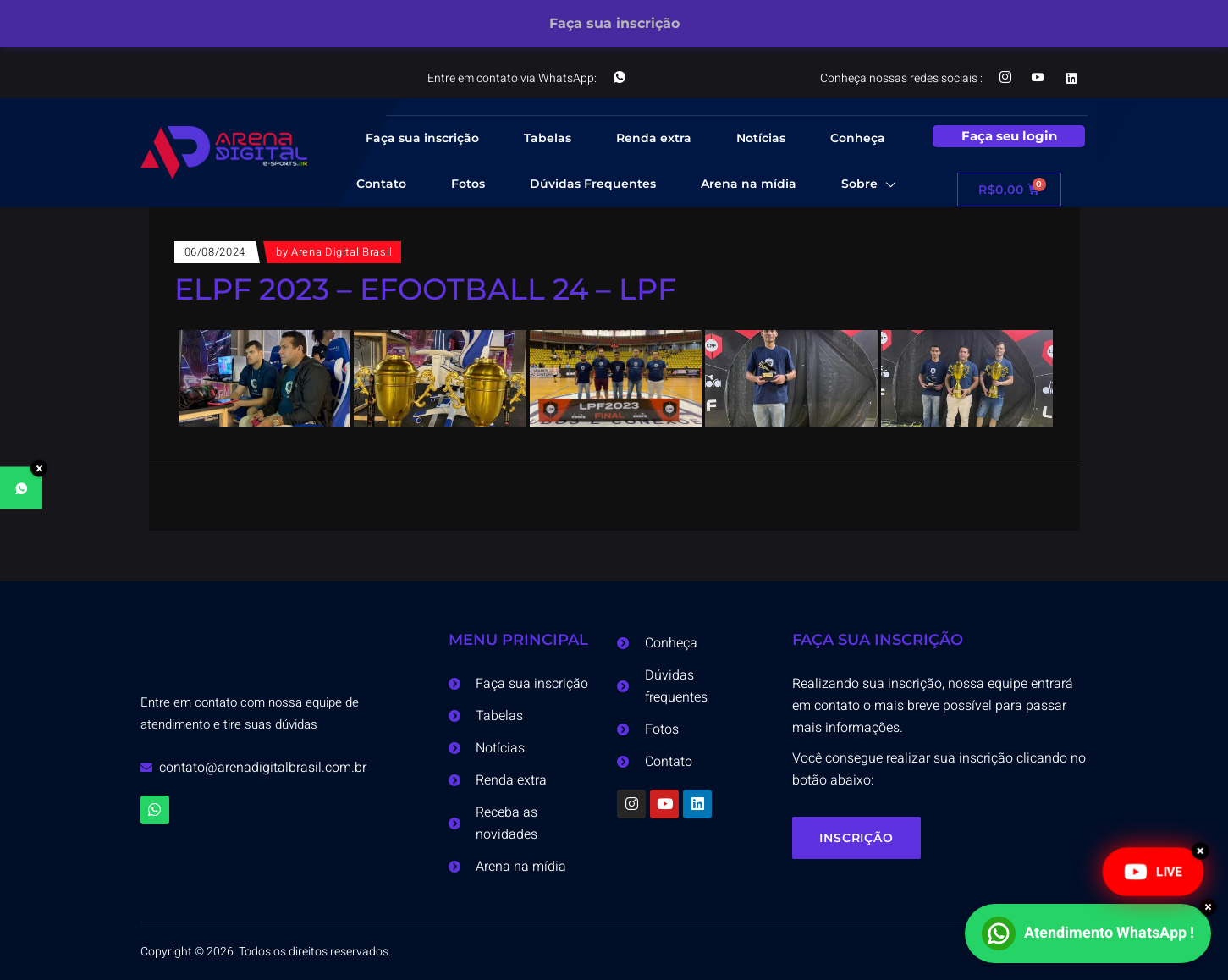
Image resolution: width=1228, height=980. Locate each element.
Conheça (857, 138)
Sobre (868, 185)
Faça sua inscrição (422, 138)
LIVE (1152, 871)
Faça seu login (1009, 136)
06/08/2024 (215, 252)
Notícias (760, 138)
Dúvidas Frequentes (593, 183)
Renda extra (653, 138)
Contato (381, 183)
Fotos (468, 183)
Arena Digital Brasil (342, 252)
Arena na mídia (748, 183)
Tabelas (547, 138)
